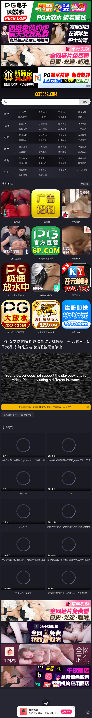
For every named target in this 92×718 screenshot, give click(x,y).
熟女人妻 (23, 128)
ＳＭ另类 (82, 128)
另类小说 (43, 163)
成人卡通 (62, 135)
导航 (6, 171)
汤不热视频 (82, 169)
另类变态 (82, 140)
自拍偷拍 (43, 123)
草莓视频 (62, 169)
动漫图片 (82, 146)
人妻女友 (62, 158)
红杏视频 (23, 174)
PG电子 (22, 112)
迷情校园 (23, 163)
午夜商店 (43, 169)
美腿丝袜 (23, 151)
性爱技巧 (82, 163)
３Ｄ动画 (82, 123)
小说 (6, 160)
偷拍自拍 (43, 135)
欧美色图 (62, 146)
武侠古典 (82, 158)
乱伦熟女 (62, 140)
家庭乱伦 (43, 158)
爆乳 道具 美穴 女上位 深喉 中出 (17, 415)
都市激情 (23, 158)
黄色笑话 (62, 163)
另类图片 (82, 151)
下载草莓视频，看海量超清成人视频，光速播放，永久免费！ (54, 407)
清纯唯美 (43, 151)
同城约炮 (23, 169)
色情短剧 (43, 174)
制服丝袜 (23, 140)
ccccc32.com (46, 94)
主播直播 (62, 128)
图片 (6, 148)
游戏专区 (82, 112)
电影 (6, 137)
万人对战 (62, 112)
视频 (6, 125)
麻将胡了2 (22, 117)
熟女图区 (62, 151)
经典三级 (43, 140)
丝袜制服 (43, 128)
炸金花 (43, 117)
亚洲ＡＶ (23, 123)
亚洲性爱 (23, 135)
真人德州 (43, 112)
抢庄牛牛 (82, 117)
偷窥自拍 (23, 146)
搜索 (85, 101)
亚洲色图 (43, 146)
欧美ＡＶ (62, 123)
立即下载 (66, 711)
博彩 (6, 114)
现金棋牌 (62, 117)
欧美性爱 (82, 135)
